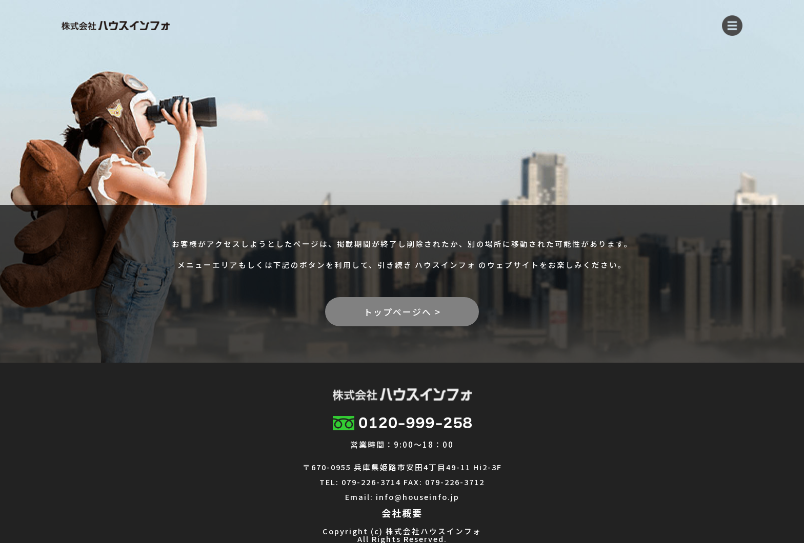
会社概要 (402, 512)
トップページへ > (402, 311)
